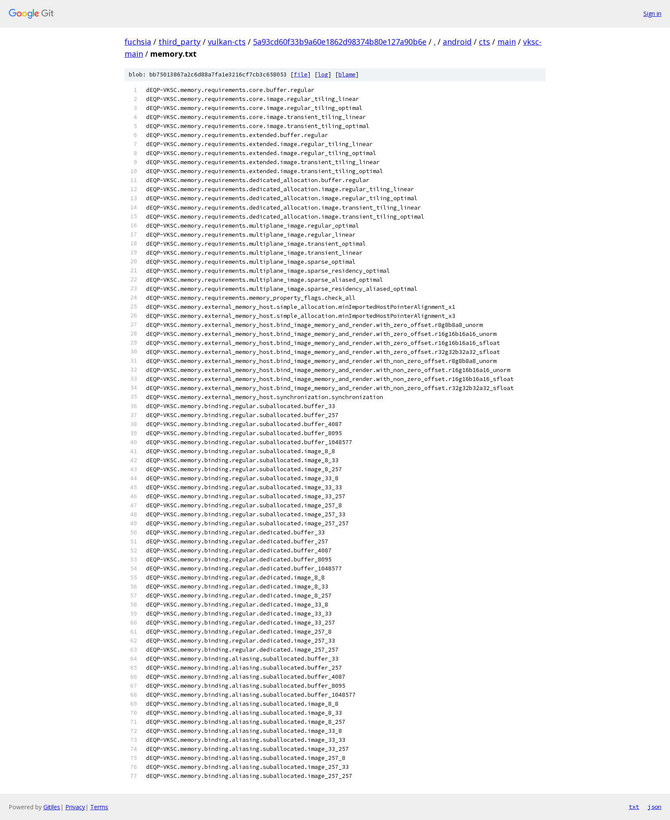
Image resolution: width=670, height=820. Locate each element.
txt (634, 807)
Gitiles (51, 807)
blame (347, 74)
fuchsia (138, 42)
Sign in (652, 13)
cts (484, 42)
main (506, 42)
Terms (99, 807)
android (457, 42)
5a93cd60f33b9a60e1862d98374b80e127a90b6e (339, 42)
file (301, 74)
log (323, 74)
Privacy (75, 807)
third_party (179, 42)
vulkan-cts (227, 42)
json (654, 807)
